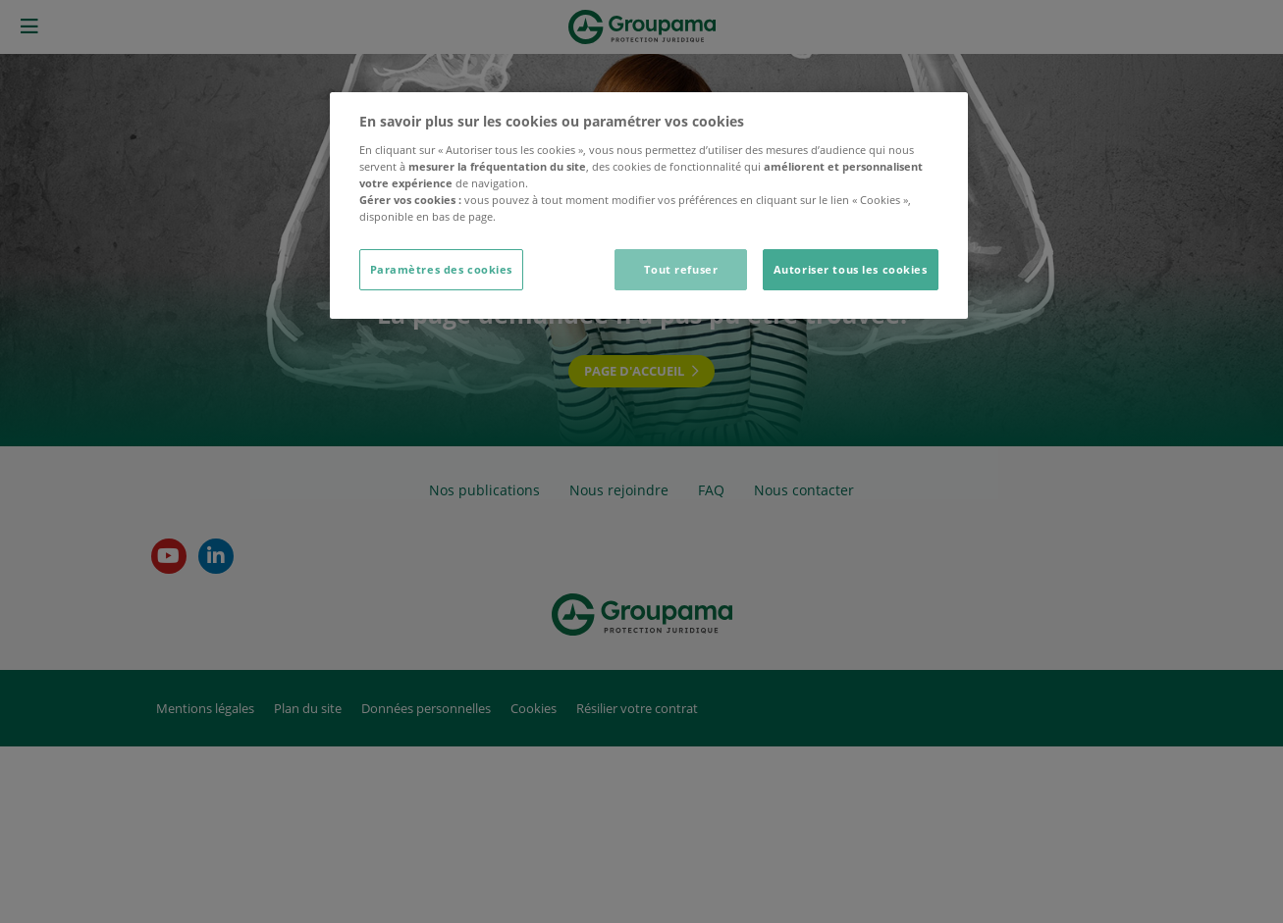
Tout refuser (681, 269)
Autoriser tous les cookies (851, 269)
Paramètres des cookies (441, 269)
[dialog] (649, 205)
